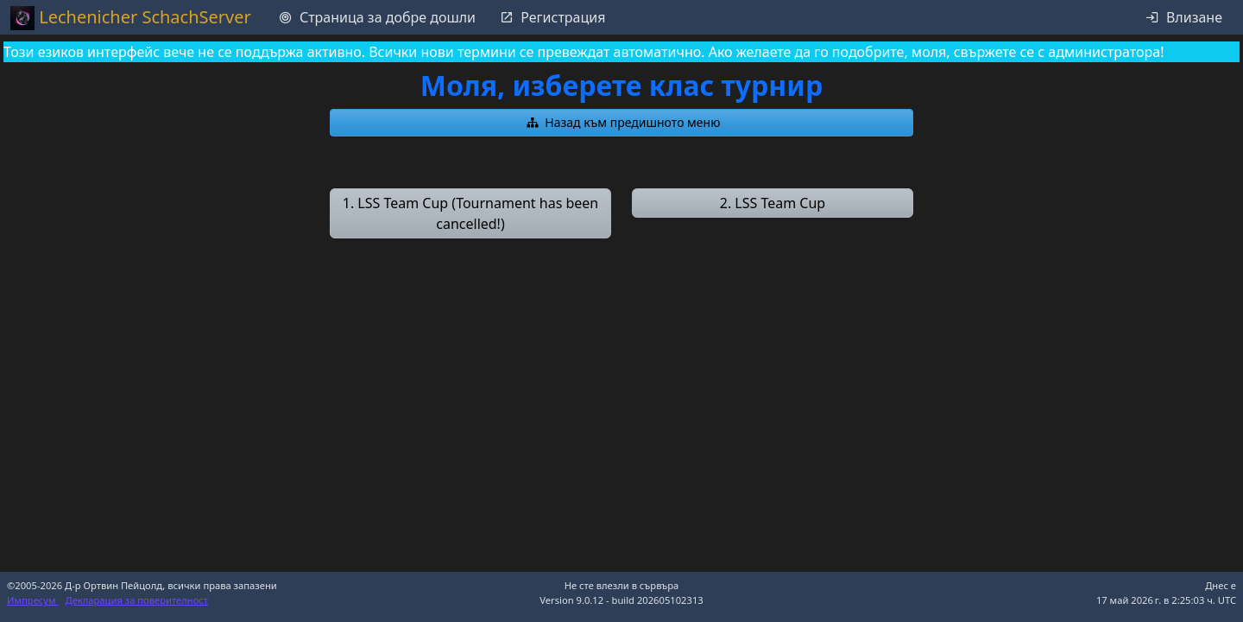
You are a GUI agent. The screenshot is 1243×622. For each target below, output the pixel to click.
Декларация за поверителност (137, 599)
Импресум (33, 599)
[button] (621, 122)
